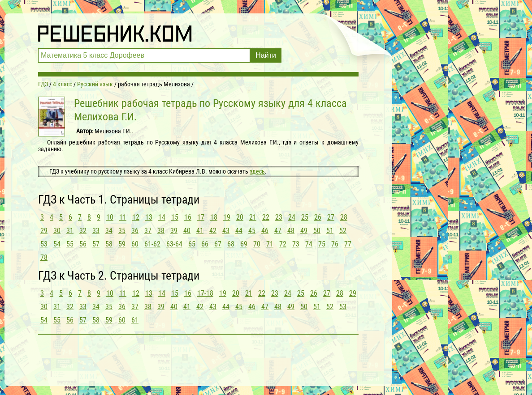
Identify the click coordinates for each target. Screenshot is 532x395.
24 (291, 217)
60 (134, 244)
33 (95, 230)
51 (329, 230)
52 (342, 230)
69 (243, 244)
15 (174, 217)
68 (230, 244)
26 (317, 217)
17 (200, 217)
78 (44, 257)
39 (173, 230)
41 (199, 230)
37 (147, 230)
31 (70, 230)
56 (83, 244)
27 (330, 217)
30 (57, 230)
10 (109, 217)
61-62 (152, 244)
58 (108, 244)
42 (212, 230)
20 (239, 217)
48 (290, 230)
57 (95, 244)
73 (295, 244)
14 (161, 217)
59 (121, 244)
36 (134, 230)
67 (217, 244)
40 (186, 230)
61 (134, 320)
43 (225, 230)
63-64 (174, 244)
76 (334, 244)
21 (252, 217)
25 (304, 217)
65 (191, 244)
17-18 (205, 293)
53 (44, 244)
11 (122, 217)
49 (303, 230)
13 (148, 217)
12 (135, 217)
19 (226, 217)
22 (265, 217)
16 (187, 217)
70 (256, 244)
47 (277, 230)
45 (251, 230)
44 (238, 230)
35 (121, 230)
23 (278, 217)
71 (269, 244)
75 (321, 244)
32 (83, 230)
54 (57, 244)
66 (204, 244)
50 (316, 230)
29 (44, 230)
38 (160, 230)
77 (347, 244)
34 (108, 230)
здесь (257, 171)
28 (343, 217)
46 (264, 230)
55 (70, 244)
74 (308, 244)
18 (213, 217)
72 (282, 244)
